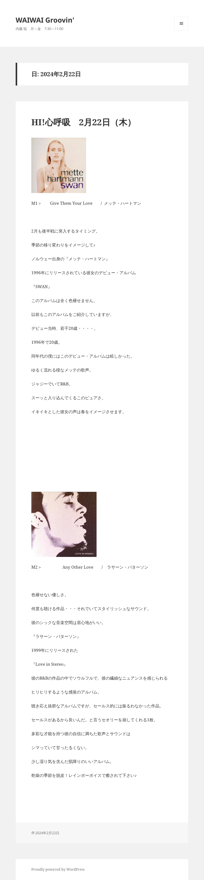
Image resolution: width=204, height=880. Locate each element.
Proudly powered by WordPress (58, 869)
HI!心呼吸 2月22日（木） (83, 122)
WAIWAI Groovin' (45, 20)
